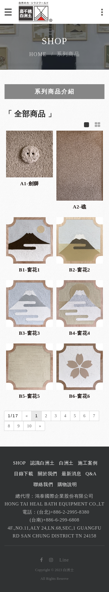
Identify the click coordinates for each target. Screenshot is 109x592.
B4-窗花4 (79, 333)
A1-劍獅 (29, 183)
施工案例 (87, 462)
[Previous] (27, 416)
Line (64, 560)
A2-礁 (79, 207)
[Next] (40, 426)
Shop (19, 462)
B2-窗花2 (79, 270)
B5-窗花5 (29, 396)
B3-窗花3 (29, 333)
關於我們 (47, 473)
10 (29, 426)
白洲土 (66, 462)
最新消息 (71, 473)
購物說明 (67, 484)
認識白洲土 (42, 462)
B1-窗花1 (29, 270)
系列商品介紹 (55, 91)
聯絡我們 (43, 484)
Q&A (91, 473)
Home (38, 54)
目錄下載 (23, 473)
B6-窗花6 (79, 396)
